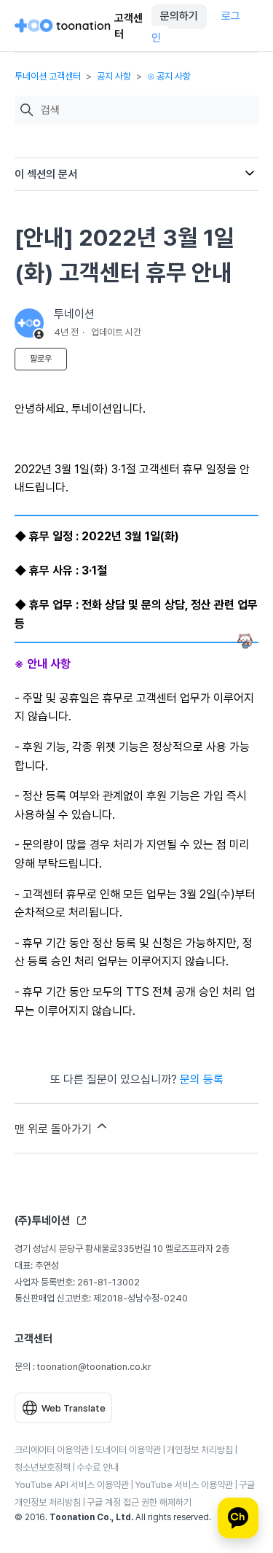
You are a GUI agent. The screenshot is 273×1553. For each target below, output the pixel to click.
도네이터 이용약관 (128, 1449)
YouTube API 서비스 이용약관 (72, 1484)
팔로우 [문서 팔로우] (41, 359)
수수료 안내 (97, 1467)
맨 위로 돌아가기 (62, 1127)
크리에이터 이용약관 (52, 1449)
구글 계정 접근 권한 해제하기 (139, 1502)
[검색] (146, 110)
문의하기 (179, 16)
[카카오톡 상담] (238, 1518)
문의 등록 (201, 1079)
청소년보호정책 (43, 1467)
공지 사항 (114, 76)
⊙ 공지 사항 (169, 76)
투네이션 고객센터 (48, 76)
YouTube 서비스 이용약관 (184, 1484)
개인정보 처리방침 (200, 1449)
